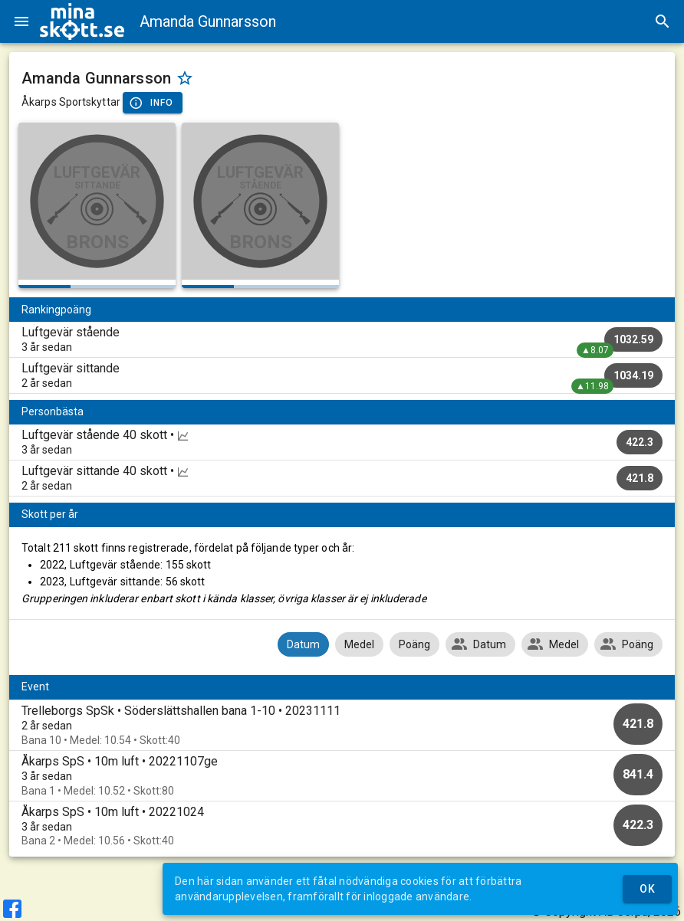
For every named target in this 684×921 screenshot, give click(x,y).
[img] (82, 21)
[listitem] (342, 339)
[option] (342, 725)
